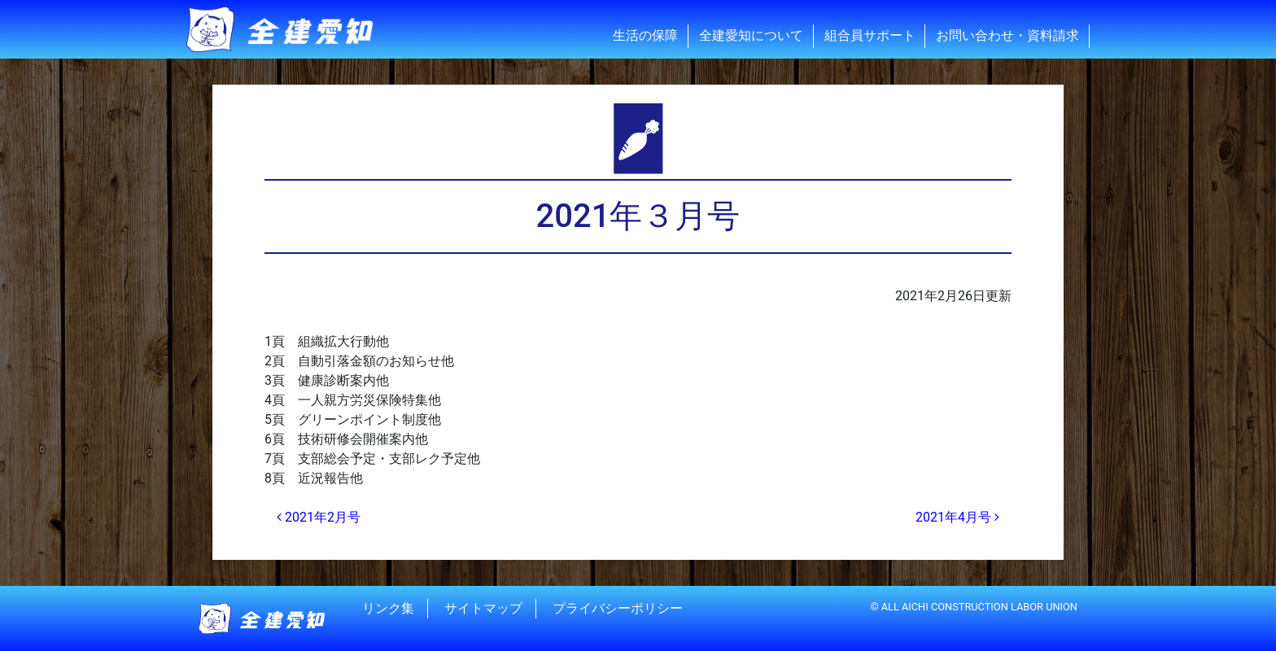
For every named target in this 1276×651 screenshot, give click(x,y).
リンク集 (388, 608)
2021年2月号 (319, 517)
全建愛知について (751, 35)
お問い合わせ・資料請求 (1007, 35)
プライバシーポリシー (618, 608)
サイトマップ (483, 608)
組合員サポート (869, 35)
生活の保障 (645, 35)
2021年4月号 (957, 517)
